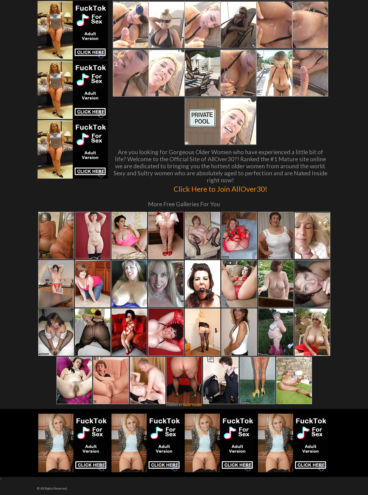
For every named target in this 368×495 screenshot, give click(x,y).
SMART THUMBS (192, 405)
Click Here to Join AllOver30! (220, 188)
